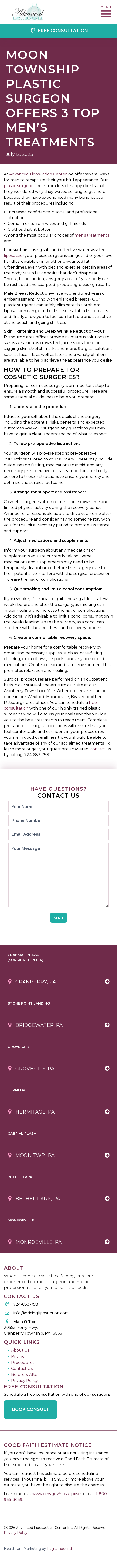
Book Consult (30, 1409)
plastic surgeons (19, 185)
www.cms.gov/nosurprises (57, 1493)
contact (97, 749)
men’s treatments (92, 235)
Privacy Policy (24, 1380)
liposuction (14, 255)
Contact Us (22, 1368)
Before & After (25, 1374)
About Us (20, 1350)
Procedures (22, 1362)
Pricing (18, 1356)
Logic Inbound (59, 1548)
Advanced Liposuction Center (38, 174)
